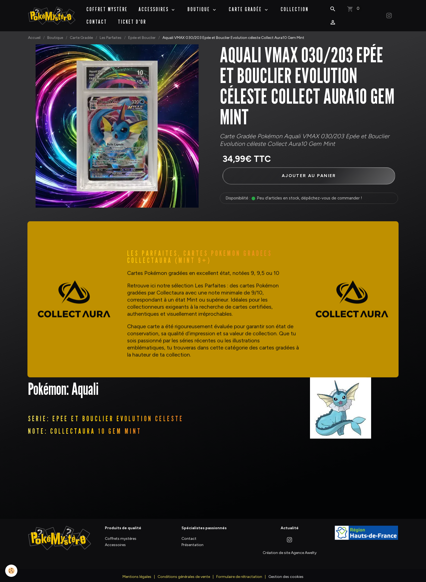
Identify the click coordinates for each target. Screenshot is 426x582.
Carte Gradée (246, 6)
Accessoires (155, 6)
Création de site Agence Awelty (290, 548)
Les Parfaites (110, 32)
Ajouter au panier (309, 170)
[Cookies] (11, 571)
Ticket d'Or (132, 19)
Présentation (192, 540)
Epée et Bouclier (142, 32)
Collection (295, 6)
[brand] (52, 12)
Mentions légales (137, 572)
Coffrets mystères (120, 534)
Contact (97, 19)
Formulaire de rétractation (239, 572)
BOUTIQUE (200, 6)
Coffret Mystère (107, 6)
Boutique (55, 32)
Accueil (34, 32)
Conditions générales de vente (184, 572)
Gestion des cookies (285, 572)
